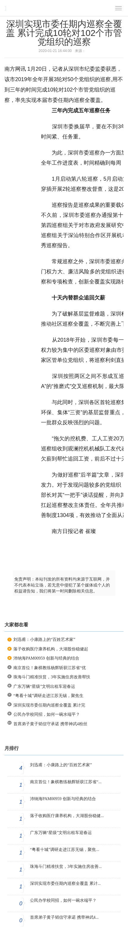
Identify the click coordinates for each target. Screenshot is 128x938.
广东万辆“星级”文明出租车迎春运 (44, 686)
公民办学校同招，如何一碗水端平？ (46, 714)
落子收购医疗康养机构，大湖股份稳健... (67, 816)
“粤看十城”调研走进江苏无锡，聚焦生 (48, 695)
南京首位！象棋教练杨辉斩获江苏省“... (66, 782)
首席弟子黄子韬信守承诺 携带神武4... (64, 917)
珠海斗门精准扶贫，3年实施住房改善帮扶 (51, 677)
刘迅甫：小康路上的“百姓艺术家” (44, 639)
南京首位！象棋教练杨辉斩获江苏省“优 (49, 668)
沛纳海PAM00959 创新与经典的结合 (46, 658)
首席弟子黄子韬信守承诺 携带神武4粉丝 (50, 724)
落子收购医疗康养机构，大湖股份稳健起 (50, 649)
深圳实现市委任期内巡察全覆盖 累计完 (49, 705)
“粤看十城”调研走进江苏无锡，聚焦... (64, 849)
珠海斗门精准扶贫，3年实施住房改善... (66, 866)
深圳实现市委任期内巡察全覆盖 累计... (65, 883)
